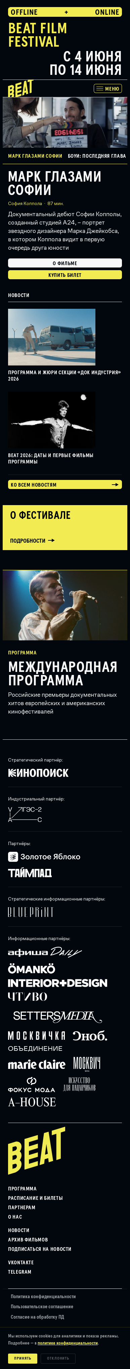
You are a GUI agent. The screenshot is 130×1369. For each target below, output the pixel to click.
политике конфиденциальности (68, 1343)
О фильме (65, 263)
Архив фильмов (28, 1239)
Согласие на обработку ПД (37, 1317)
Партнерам (22, 1207)
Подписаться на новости (40, 1249)
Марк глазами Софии (54, 184)
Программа (22, 1188)
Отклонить (58, 1359)
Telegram (20, 1272)
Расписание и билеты (35, 1198)
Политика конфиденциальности (43, 1296)
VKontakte (21, 1262)
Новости (18, 1230)
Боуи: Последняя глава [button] (97, 156)
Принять (22, 1359)
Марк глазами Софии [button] (35, 156)
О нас (15, 1217)
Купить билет (65, 275)
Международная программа (63, 674)
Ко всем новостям (33, 485)
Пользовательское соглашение (42, 1306)
